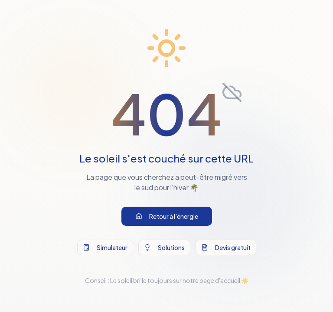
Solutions (164, 247)
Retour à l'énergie (166, 216)
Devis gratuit (226, 247)
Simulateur (105, 247)
